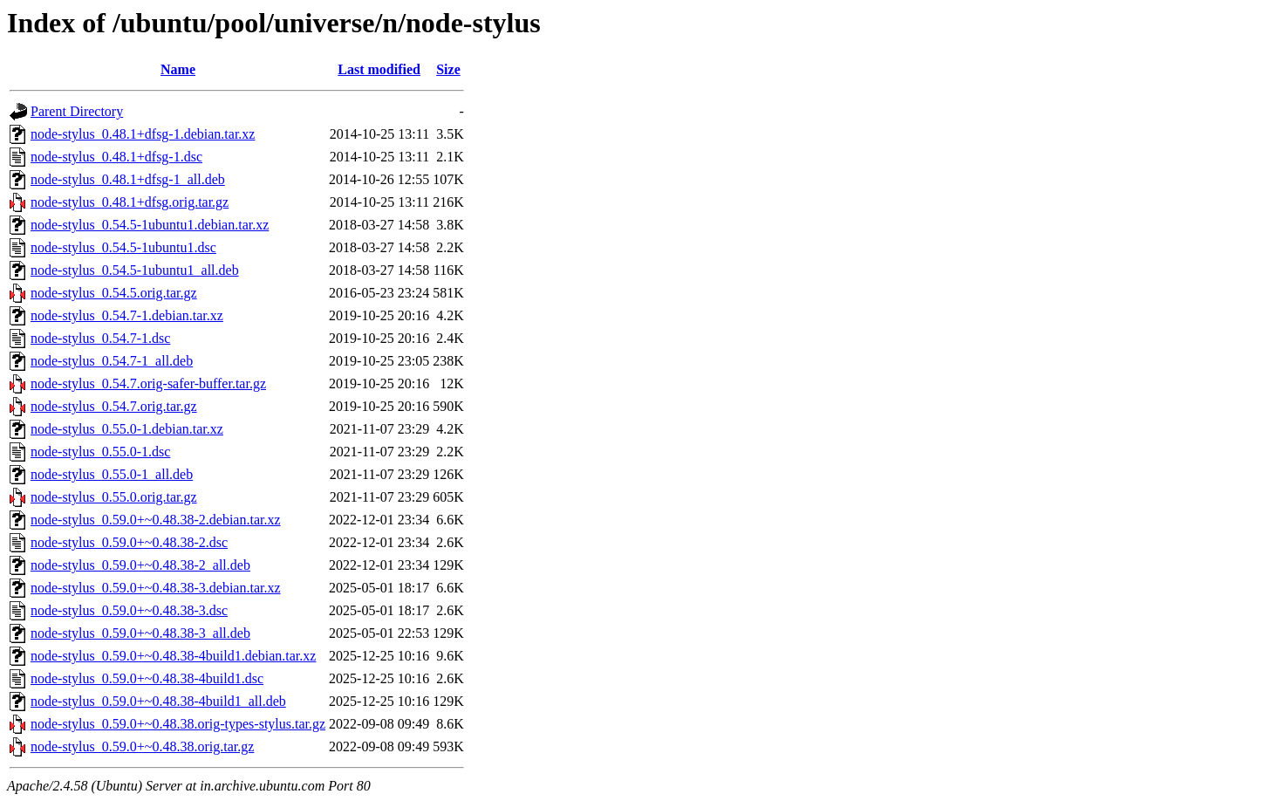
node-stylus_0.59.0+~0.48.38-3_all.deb (140, 633)
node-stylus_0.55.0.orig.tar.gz (114, 497)
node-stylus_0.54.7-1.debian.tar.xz (127, 315)
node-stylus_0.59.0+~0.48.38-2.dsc (129, 542)
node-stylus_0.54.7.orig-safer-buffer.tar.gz (148, 383)
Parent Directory (77, 111)
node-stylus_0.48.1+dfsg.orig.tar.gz (130, 202)
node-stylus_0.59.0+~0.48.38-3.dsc (129, 610)
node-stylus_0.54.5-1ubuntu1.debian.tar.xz (150, 224)
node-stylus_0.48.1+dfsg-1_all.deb (128, 179)
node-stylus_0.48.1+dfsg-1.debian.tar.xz (143, 134)
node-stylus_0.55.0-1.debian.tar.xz (127, 428)
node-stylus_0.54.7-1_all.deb (112, 360)
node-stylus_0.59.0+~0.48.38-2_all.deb (140, 565)
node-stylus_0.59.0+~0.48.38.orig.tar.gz (142, 746)
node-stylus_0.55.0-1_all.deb (112, 474)
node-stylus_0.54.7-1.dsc (100, 338)
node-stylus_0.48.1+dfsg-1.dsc (116, 156)
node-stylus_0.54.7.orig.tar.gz (114, 406)
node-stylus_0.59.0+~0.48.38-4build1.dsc (147, 678)
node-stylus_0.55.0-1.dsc (100, 451)
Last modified (379, 69)
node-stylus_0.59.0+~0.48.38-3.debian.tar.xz (156, 587)
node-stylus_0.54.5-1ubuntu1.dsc (123, 247)
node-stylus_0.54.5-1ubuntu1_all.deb (135, 270)
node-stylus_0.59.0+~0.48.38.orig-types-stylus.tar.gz (178, 723)
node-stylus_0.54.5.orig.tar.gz (114, 292)
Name (177, 69)
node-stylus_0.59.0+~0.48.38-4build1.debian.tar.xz (173, 655)
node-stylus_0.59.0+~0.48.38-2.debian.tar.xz (156, 519)
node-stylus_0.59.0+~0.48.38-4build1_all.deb (158, 701)
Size (448, 69)
